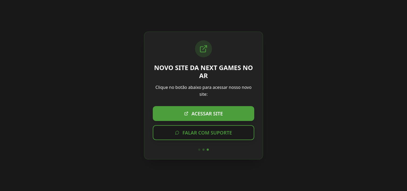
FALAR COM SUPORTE (203, 132)
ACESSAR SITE (203, 113)
